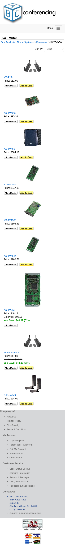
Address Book (17, 453)
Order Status (16, 457)
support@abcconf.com (30, 513)
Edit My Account (18, 449)
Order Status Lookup (20, 469)
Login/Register (17, 440)
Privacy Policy (14, 421)
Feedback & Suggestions (22, 486)
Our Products (8, 42)
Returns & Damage (19, 477)
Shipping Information (20, 473)
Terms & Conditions (17, 429)
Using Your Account (19, 481)
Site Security (13, 425)
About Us (11, 416)
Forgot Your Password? (21, 444)
